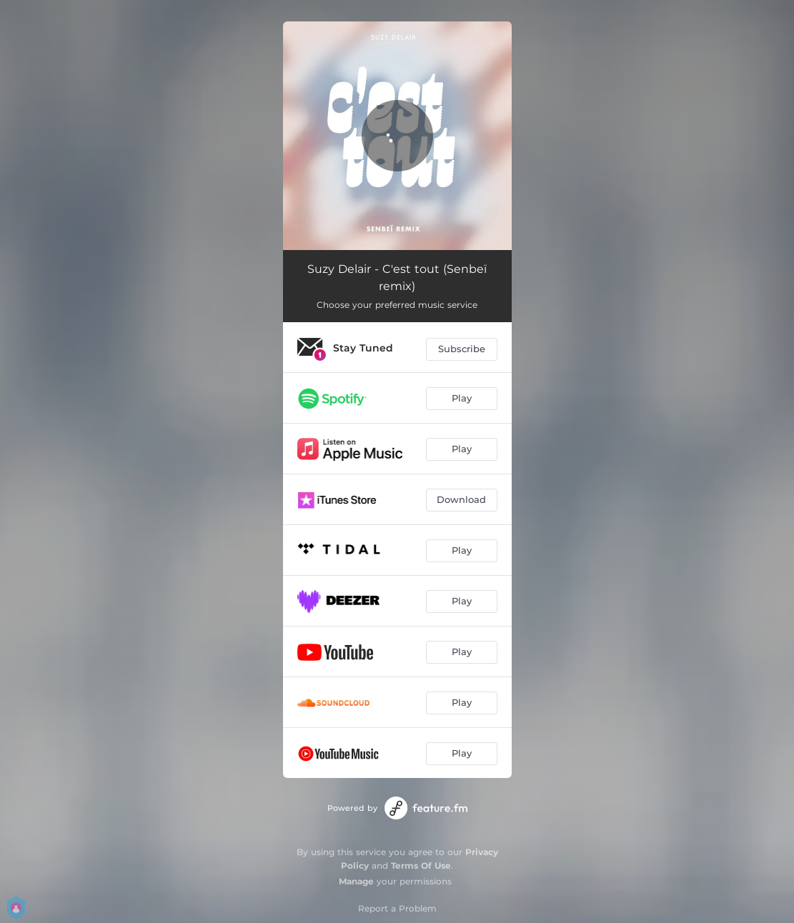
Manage (356, 881)
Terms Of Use (421, 865)
